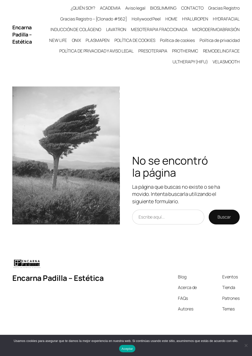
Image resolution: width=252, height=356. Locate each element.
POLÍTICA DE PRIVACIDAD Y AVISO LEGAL (96, 51)
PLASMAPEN (98, 40)
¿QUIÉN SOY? (83, 8)
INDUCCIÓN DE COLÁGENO (75, 29)
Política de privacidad (220, 40)
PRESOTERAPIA (152, 51)
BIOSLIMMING (163, 8)
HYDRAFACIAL (226, 19)
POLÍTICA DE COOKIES (134, 40)
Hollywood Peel (146, 19)
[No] (245, 345)
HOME (171, 19)
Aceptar (127, 349)
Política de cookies (177, 40)
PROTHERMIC (185, 51)
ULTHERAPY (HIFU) (190, 62)
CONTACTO (192, 8)
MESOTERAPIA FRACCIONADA (159, 29)
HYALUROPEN (195, 19)
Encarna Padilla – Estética (22, 34)
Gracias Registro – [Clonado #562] (93, 19)
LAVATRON (116, 29)
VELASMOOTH (226, 62)
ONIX (76, 40)
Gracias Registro (224, 8)
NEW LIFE (58, 40)
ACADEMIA (110, 8)
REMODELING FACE (221, 51)
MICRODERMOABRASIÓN (216, 29)
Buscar (224, 217)
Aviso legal (135, 8)
